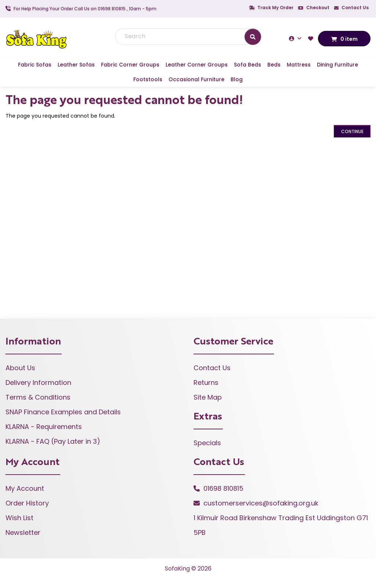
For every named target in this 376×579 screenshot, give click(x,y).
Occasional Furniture (196, 79)
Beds (274, 64)
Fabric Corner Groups (130, 64)
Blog (237, 79)
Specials (207, 442)
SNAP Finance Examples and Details (63, 412)
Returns (206, 382)
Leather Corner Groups (197, 64)
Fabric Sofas (34, 64)
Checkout (313, 7)
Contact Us (351, 7)
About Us (20, 367)
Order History (27, 503)
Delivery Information (38, 382)
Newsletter (23, 532)
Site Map (208, 397)
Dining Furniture (337, 64)
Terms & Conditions (38, 397)
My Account (25, 488)
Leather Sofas (76, 64)
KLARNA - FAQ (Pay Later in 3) (53, 441)
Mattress (299, 64)
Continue (352, 131)
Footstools (147, 79)
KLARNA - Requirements (44, 426)
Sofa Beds (247, 64)
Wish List (19, 517)
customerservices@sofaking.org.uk (260, 503)
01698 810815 (223, 488)
